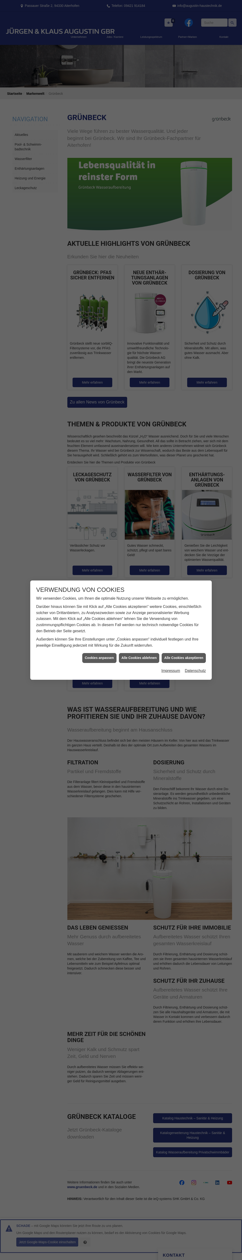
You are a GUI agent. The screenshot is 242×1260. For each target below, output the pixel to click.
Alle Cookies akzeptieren (183, 658)
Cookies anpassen (99, 658)
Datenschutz (195, 671)
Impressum (170, 671)
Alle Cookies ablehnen (139, 658)
